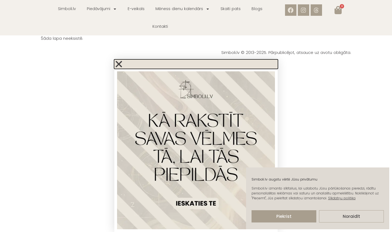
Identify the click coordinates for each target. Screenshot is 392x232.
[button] (196, 64)
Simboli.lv (67, 8)
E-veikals (136, 8)
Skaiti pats (230, 8)
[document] (196, 146)
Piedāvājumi (102, 9)
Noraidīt (351, 216)
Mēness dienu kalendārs (182, 9)
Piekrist (284, 216)
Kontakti (160, 26)
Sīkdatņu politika (342, 198)
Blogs (257, 8)
